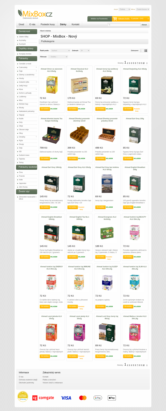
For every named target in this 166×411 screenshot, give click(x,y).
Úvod (21, 24)
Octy (21, 122)
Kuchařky (22, 40)
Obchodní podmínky (26, 383)
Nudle (21, 119)
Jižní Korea (23, 187)
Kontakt (75, 24)
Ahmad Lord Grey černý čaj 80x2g (107, 317)
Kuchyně (22, 44)
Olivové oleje (24, 130)
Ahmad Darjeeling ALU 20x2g (135, 69)
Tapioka (22, 159)
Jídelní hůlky (23, 37)
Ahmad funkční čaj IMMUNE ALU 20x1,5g (79, 268)
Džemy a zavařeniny (26, 75)
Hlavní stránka (45, 31)
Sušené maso (24, 155)
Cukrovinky (23, 67)
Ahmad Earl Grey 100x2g (51, 167)
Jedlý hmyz (23, 86)
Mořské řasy (23, 104)
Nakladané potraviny (26, 111)
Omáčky (22, 137)
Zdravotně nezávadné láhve (27, 198)
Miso (21, 100)
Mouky (21, 108)
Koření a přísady (25, 93)
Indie (21, 180)
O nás (32, 24)
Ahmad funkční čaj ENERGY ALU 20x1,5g (51, 268)
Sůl (20, 152)
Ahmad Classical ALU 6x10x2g (79, 70)
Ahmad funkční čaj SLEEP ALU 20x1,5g (107, 268)
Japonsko (22, 183)
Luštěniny (22, 97)
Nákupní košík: (124, 19)
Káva (21, 89)
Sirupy (21, 144)
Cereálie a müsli (25, 64)
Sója (20, 148)
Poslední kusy (48, 24)
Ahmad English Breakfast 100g (135, 168)
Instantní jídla (24, 82)
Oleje (21, 126)
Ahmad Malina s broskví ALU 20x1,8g (135, 317)
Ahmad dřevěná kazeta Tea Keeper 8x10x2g (51, 120)
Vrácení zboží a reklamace (53, 383)
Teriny (21, 162)
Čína (21, 172)
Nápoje (21, 115)
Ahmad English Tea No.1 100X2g (79, 218)
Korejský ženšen (25, 54)
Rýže (21, 141)
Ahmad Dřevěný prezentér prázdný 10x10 (107, 120)
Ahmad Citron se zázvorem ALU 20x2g (51, 70)
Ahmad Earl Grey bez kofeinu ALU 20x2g (107, 168)
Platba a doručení (49, 380)
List (141, 50)
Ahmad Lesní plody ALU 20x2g (79, 317)
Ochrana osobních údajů (28, 380)
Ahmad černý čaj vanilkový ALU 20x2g (107, 70)
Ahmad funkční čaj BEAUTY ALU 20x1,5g (135, 218)
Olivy (21, 133)
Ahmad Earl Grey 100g (135, 119)
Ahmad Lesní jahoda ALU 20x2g (51, 317)
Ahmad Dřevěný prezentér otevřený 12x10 (79, 120)
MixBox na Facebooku (99, 19)
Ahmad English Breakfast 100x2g (51, 218)
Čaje (21, 71)
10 (143, 63)
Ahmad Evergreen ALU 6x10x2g (107, 218)
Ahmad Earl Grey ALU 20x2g (79, 167)
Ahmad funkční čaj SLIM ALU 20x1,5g (135, 268)
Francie (22, 176)
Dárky (63, 24)
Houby (21, 78)
